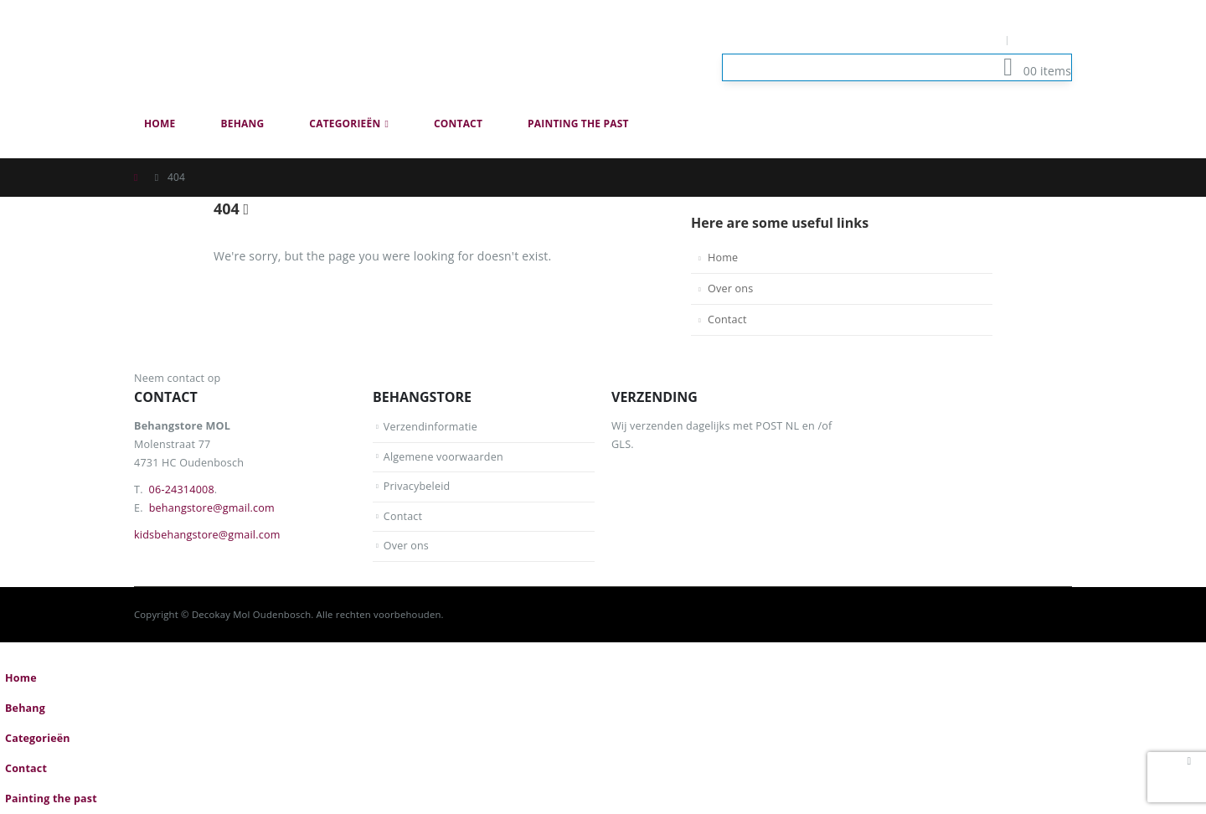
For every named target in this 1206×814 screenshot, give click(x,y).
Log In (1045, 39)
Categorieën (344, 123)
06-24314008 (181, 489)
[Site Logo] (259, 54)
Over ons (730, 288)
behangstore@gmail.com (212, 508)
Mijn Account (961, 39)
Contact (458, 123)
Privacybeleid (417, 486)
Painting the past (578, 123)
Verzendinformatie (431, 427)
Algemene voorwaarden (444, 457)
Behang (243, 123)
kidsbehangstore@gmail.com (207, 535)
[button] (1062, 149)
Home (160, 123)
